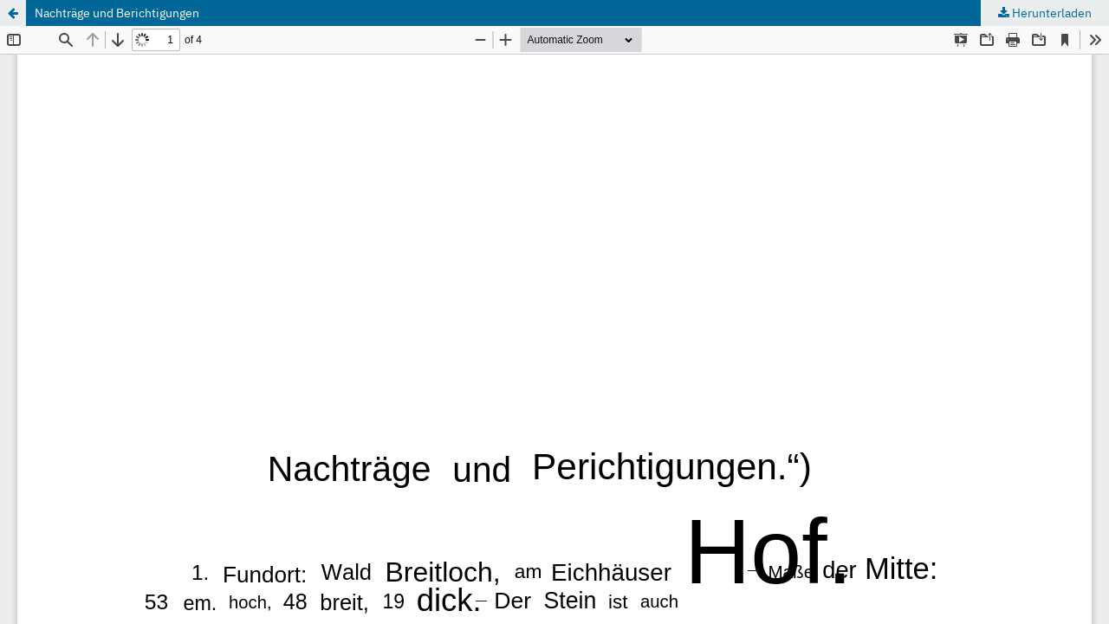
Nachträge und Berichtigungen (117, 13)
